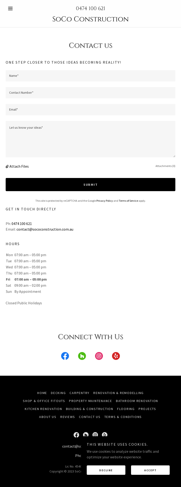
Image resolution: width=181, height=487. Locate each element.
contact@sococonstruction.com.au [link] (44, 229)
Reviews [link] (67, 417)
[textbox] (90, 75)
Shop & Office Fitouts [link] (44, 401)
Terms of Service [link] (128, 200)
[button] (18, 8)
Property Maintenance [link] (90, 401)
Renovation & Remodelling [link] (118, 393)
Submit (90, 184)
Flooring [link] (126, 409)
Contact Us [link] (90, 417)
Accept (150, 470)
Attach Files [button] (19, 166)
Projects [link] (147, 409)
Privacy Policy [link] (104, 200)
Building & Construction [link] (89, 409)
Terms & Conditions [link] (123, 417)
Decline (106, 470)
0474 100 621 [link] (90, 8)
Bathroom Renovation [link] (137, 401)
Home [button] (42, 393)
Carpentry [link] (80, 393)
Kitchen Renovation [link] (43, 409)
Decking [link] (58, 393)
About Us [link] (48, 417)
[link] (90, 20)
